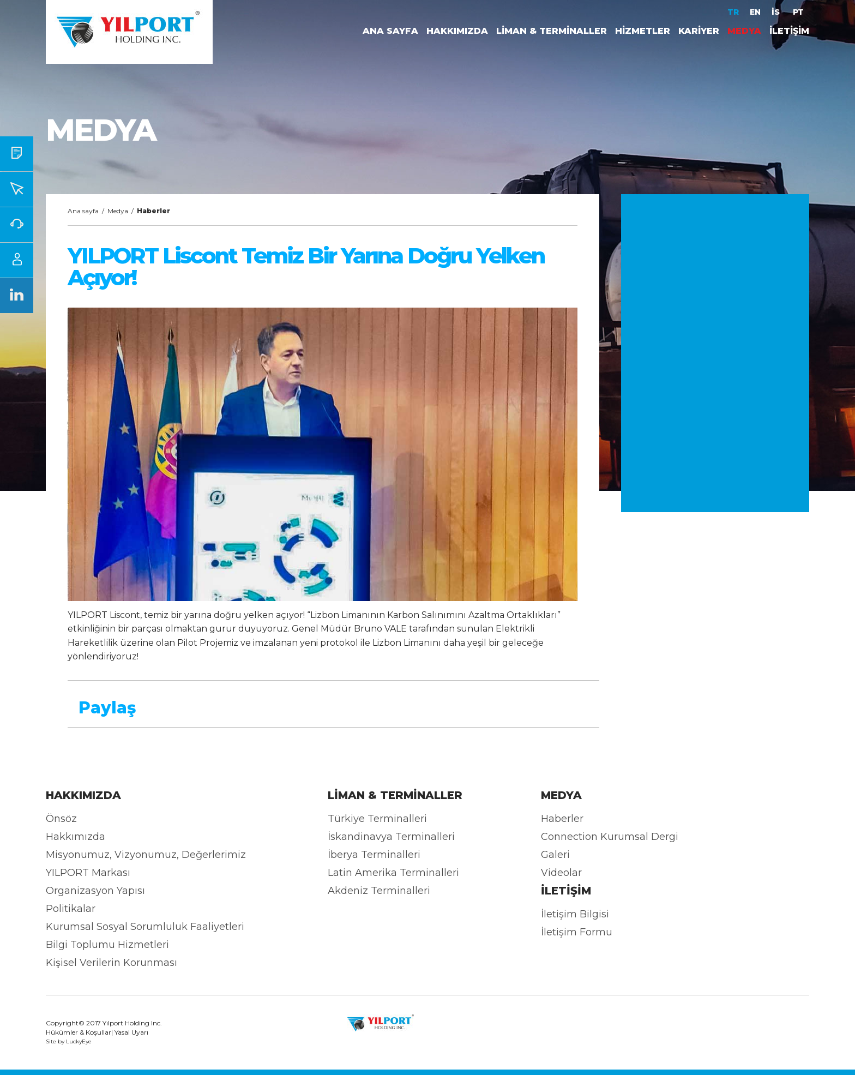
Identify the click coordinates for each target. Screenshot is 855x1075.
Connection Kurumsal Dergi (609, 837)
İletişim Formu (576, 932)
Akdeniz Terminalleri (379, 891)
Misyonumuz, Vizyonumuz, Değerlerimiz (146, 855)
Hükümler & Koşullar (78, 1032)
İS (777, 12)
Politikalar (70, 909)
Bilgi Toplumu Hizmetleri (107, 945)
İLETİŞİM (789, 31)
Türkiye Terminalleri (377, 819)
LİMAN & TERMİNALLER (551, 31)
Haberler (562, 819)
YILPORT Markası (88, 873)
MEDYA (744, 31)
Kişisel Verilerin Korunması (111, 963)
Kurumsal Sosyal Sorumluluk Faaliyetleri (145, 927)
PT (798, 12)
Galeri (555, 855)
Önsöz (61, 819)
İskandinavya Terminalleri (391, 837)
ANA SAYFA (390, 31)
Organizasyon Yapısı (95, 891)
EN (755, 12)
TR (733, 12)
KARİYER (698, 31)
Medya (117, 211)
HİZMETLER (642, 31)
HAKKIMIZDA (457, 31)
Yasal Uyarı (131, 1032)
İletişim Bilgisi (575, 914)
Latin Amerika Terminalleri (393, 873)
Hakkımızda (75, 837)
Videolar (561, 873)
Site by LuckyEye (69, 1041)
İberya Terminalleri (374, 855)
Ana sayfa (83, 211)
